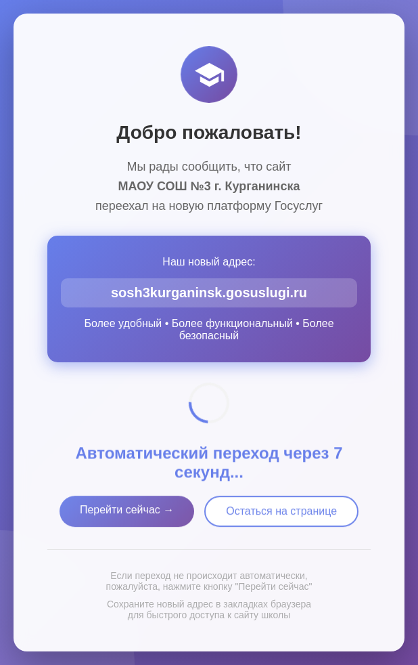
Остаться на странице (281, 513)
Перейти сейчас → (127, 512)
